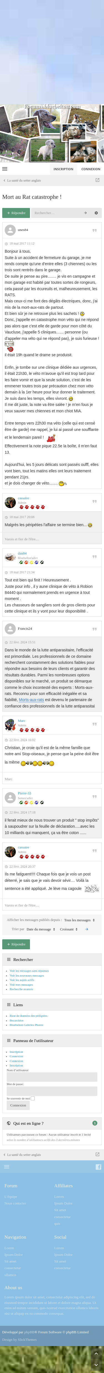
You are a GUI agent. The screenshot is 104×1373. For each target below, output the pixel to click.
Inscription (16, 1065)
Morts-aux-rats (31, 699)
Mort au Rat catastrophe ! (32, 197)
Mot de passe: (15, 1084)
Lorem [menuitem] (59, 1196)
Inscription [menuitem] (63, 169)
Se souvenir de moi (21, 1098)
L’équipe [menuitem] (10, 1196)
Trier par (35, 929)
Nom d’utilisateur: (18, 1070)
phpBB (29, 1332)
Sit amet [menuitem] (60, 1210)
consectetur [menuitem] (62, 1217)
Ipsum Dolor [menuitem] (63, 1203)
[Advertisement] (52, 52)
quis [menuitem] (57, 1223)
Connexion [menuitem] (91, 169)
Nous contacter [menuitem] (15, 1203)
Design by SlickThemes (19, 1339)
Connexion (16, 1061)
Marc (21, 721)
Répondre (16, 213)
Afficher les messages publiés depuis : (52, 920)
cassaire (23, 498)
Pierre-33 (24, 793)
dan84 (22, 553)
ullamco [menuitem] (10, 1275)
